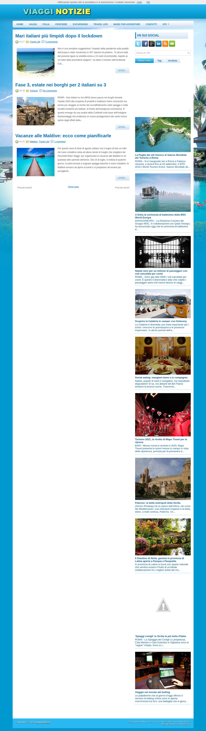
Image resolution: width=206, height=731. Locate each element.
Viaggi (33, 24)
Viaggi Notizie (42, 722)
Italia (46, 24)
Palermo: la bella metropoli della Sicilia (158, 502)
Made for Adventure (126, 24)
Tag (159, 60)
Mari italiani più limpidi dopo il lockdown (58, 36)
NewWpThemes (145, 722)
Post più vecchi (122, 187)
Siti (167, 23)
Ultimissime (144, 60)
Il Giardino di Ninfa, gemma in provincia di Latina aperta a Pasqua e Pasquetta (159, 560)
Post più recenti (25, 187)
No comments (50, 90)
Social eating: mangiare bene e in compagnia (161, 377)
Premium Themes (182, 722)
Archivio (172, 60)
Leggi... (122, 70)
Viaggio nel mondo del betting (152, 692)
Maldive (34, 141)
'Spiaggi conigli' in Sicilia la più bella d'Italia (160, 636)
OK (148, 2)
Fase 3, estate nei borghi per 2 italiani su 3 (60, 85)
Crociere (61, 24)
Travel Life (100, 24)
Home (20, 24)
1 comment (59, 141)
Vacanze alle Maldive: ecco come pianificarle (63, 135)
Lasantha (168, 722)
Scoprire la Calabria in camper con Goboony (161, 321)
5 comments (51, 41)
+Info (139, 2)
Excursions (80, 24)
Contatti (151, 24)
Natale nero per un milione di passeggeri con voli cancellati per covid (161, 272)
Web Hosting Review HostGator (176, 724)
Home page (73, 186)
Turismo (34, 90)
